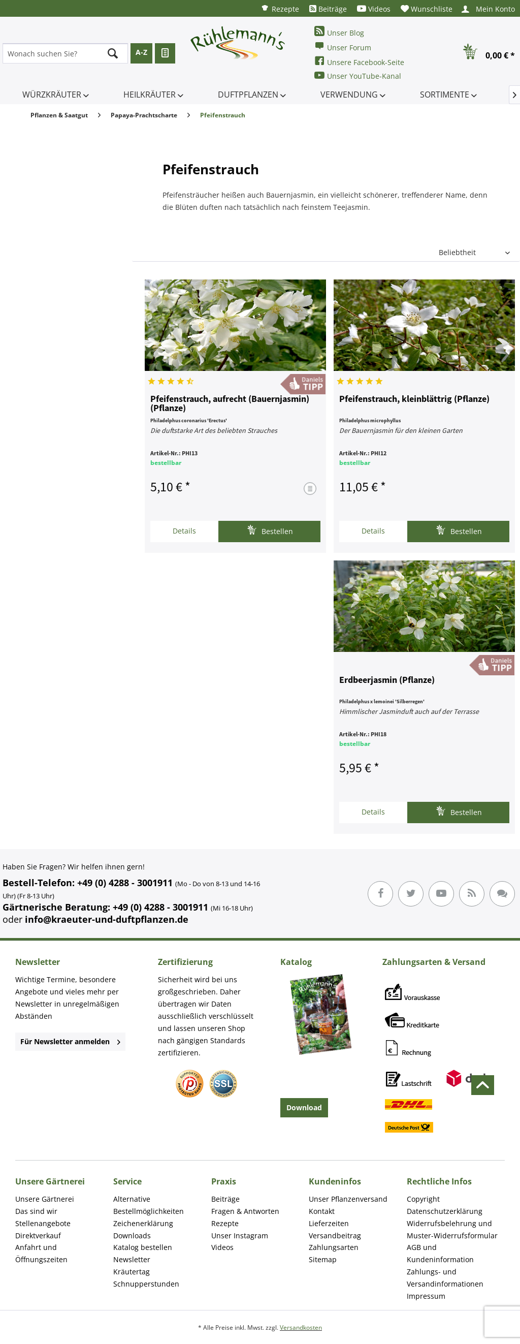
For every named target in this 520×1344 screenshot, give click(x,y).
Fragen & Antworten (245, 1211)
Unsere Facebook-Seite (359, 61)
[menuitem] (279, 8)
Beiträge (328, 9)
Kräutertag (131, 1271)
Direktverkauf (38, 1235)
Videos (374, 9)
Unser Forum (342, 46)
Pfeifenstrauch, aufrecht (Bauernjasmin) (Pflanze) (229, 404)
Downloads (132, 1235)
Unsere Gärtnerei (44, 1199)
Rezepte (280, 8)
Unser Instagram (239, 1235)
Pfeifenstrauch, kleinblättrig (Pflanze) (414, 399)
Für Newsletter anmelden (70, 1041)
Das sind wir (36, 1211)
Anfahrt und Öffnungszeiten (41, 1253)
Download (304, 1107)
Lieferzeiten (329, 1223)
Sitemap (323, 1259)
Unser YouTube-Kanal (357, 75)
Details (184, 531)
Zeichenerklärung (143, 1223)
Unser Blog (339, 32)
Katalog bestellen (142, 1247)
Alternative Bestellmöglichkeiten (148, 1205)
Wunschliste (426, 9)
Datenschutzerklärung (444, 1211)
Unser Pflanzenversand (348, 1199)
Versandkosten (301, 1327)
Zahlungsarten (334, 1247)
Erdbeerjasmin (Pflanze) (387, 680)
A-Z (141, 52)
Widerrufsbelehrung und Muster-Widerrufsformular (452, 1229)
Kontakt (322, 1211)
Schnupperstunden (146, 1284)
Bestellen (270, 530)
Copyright (423, 1199)
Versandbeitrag (335, 1235)
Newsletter (131, 1259)
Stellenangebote (43, 1223)
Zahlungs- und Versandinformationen (445, 1278)
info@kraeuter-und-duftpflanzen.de (106, 919)
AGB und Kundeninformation (440, 1253)
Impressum (426, 1296)
